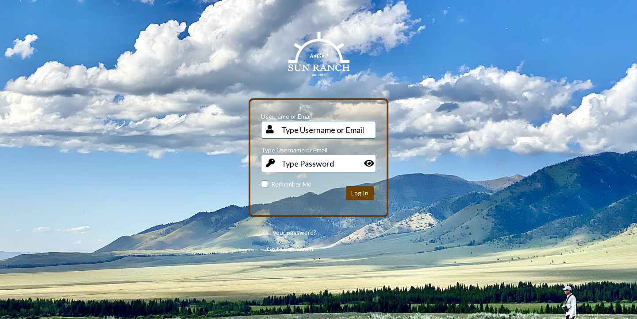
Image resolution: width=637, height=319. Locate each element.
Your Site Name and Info (318, 60)
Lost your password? (287, 232)
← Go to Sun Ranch (286, 249)
